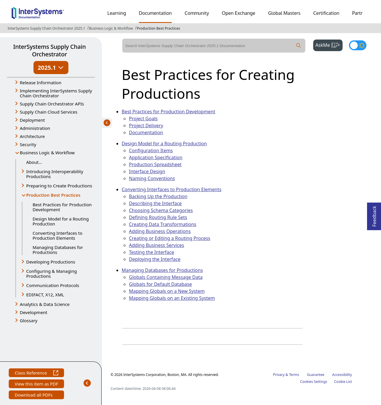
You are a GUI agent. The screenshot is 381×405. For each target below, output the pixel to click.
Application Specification (155, 157)
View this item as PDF (36, 384)
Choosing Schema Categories (161, 210)
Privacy (279, 374)
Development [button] (33, 312)
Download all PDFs (34, 395)
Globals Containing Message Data (166, 277)
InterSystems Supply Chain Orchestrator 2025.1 (46, 28)
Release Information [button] (40, 82)
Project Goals (143, 118)
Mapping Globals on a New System (167, 291)
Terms (294, 374)
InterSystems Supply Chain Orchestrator (49, 50)
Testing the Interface (151, 252)
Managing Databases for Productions (58, 249)
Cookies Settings (313, 382)
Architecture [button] (32, 136)
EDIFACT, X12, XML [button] (45, 295)
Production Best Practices (158, 28)
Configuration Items (151, 150)
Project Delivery (146, 125)
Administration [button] (35, 128)
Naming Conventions (152, 178)
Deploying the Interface (154, 259)
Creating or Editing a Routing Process (169, 238)
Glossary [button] (29, 320)
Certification (326, 13)
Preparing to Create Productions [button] (59, 186)
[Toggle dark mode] (357, 45)
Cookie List (343, 381)
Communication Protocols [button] (52, 285)
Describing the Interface (155, 203)
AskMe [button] (329, 44)
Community (197, 13)
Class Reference (36, 373)
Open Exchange (238, 13)
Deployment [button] (32, 120)
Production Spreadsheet (155, 164)
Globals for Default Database (160, 284)
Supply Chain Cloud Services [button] (48, 112)
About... (34, 162)
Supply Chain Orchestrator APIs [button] (52, 104)
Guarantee (316, 374)
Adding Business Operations (160, 231)
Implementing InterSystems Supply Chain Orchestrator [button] (56, 93)
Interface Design (147, 171)
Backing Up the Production (158, 196)
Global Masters (284, 13)
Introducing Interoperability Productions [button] (54, 174)
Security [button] (28, 144)
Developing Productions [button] (50, 262)
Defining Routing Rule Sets (158, 217)
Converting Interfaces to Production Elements (57, 235)
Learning (116, 13)
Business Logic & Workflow (111, 28)
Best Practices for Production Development (62, 207)
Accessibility (342, 374)
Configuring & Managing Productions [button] (51, 273)
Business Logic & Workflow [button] (47, 152)
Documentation (155, 13)
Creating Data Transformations (162, 224)
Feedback (374, 214)
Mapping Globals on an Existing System (172, 298)
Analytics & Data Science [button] (45, 304)
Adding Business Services (156, 245)
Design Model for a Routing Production (61, 221)
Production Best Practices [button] (53, 195)
